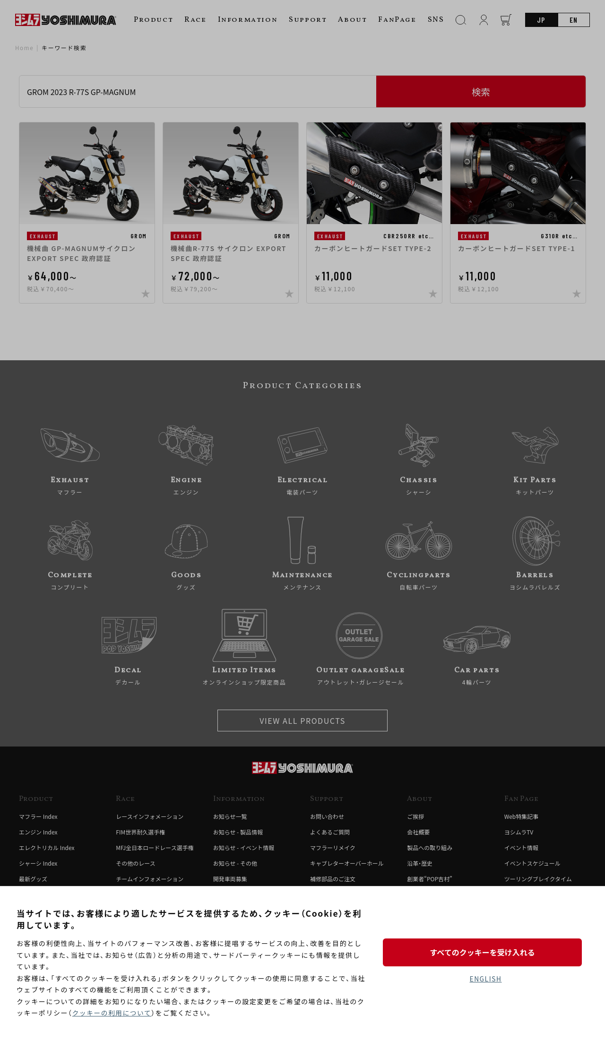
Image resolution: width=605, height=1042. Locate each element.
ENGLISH (485, 979)
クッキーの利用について (112, 1013)
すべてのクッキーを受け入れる (485, 951)
